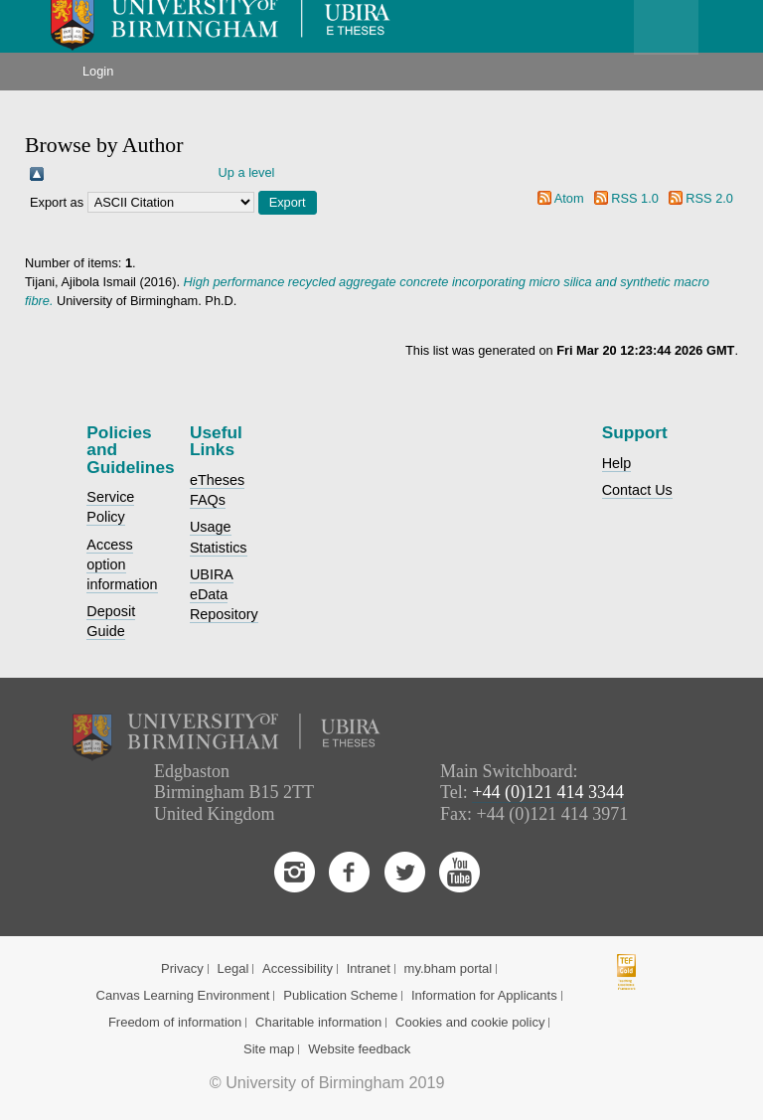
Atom (569, 198)
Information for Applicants (484, 995)
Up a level (247, 172)
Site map (268, 1048)
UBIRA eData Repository (224, 594)
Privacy (182, 968)
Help (617, 463)
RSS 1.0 (635, 198)
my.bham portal (448, 968)
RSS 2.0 (709, 198)
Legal (232, 968)
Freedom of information (174, 1022)
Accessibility (297, 968)
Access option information (121, 564)
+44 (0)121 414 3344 (548, 792)
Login (97, 71)
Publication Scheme (340, 995)
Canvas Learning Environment (183, 995)
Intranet (368, 968)
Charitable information (318, 1022)
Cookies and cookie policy (469, 1022)
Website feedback (359, 1048)
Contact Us (637, 490)
